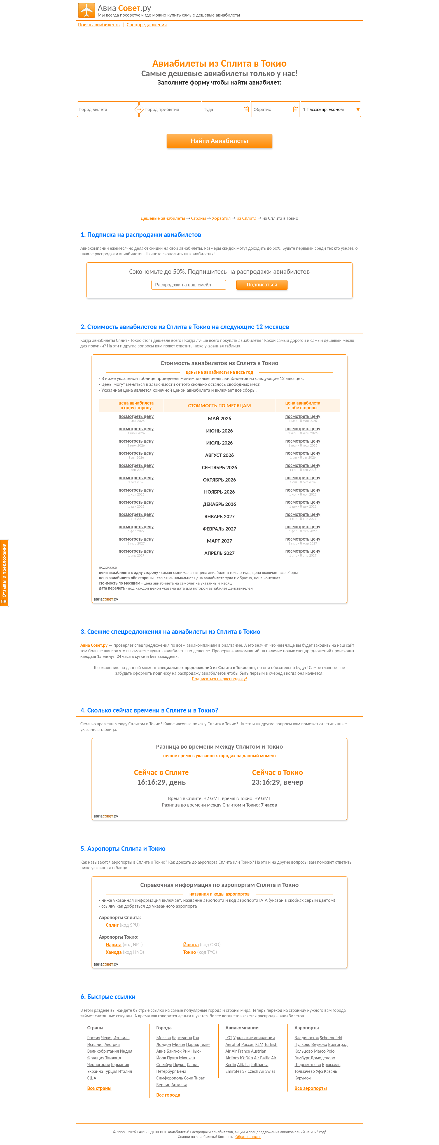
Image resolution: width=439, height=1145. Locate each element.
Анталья (179, 1084)
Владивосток (307, 1037)
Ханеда (114, 952)
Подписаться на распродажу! (219, 678)
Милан (178, 1044)
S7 (244, 1071)
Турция (110, 1071)
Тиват (199, 1078)
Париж (192, 1044)
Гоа (196, 1037)
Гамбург (302, 1057)
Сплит (112, 925)
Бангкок (174, 1051)
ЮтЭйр (246, 1057)
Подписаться (262, 284)
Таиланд (113, 1057)
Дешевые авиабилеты (163, 218)
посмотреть (136, 416)
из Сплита (246, 218)
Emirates (233, 1071)
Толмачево (305, 1071)
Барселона (182, 1037)
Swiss (270, 1071)
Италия (125, 1071)
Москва (164, 1037)
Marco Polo (324, 1051)
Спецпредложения (147, 25)
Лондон (164, 1044)
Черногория (98, 1064)
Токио (189, 952)
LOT (228, 1037)
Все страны (99, 1088)
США (91, 1078)
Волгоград (337, 1044)
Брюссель (331, 1064)
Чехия (107, 1037)
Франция (95, 1057)
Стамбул (164, 1064)
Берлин (164, 1084)
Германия (120, 1064)
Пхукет (179, 1064)
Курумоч (303, 1078)
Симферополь (170, 1078)
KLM (259, 1044)
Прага (172, 1057)
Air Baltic (262, 1057)
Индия (126, 1051)
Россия (93, 1037)
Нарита (114, 944)
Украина (95, 1071)
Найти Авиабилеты (219, 140)
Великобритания (103, 1051)
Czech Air (255, 1071)
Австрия (112, 1044)
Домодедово (323, 1057)
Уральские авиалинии (254, 1037)
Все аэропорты (311, 1088)
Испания (95, 1044)
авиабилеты (169, 10)
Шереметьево (308, 1064)
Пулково (302, 1044)
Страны (198, 218)
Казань (330, 1071)
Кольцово (304, 1051)
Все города (168, 1095)
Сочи (188, 1078)
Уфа (319, 1071)
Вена (181, 1071)
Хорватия (221, 218)
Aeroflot (232, 1044)
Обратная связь (248, 1136)
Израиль (121, 1037)
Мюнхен (187, 1057)
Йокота (191, 944)
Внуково (319, 1044)
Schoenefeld (331, 1037)
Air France (241, 1051)
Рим (186, 1051)
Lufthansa (259, 1064)
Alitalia (243, 1064)
